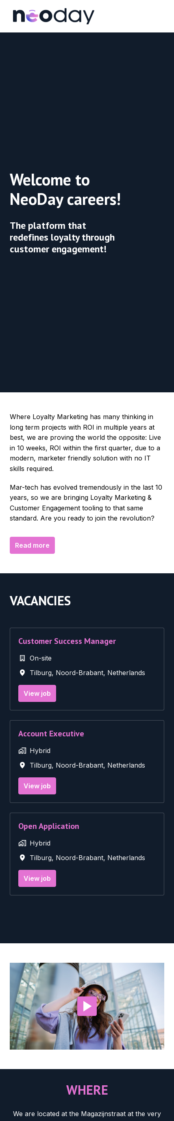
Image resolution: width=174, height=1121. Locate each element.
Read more (32, 545)
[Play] (87, 1006)
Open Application (48, 826)
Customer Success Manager (67, 641)
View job (37, 693)
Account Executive (51, 733)
